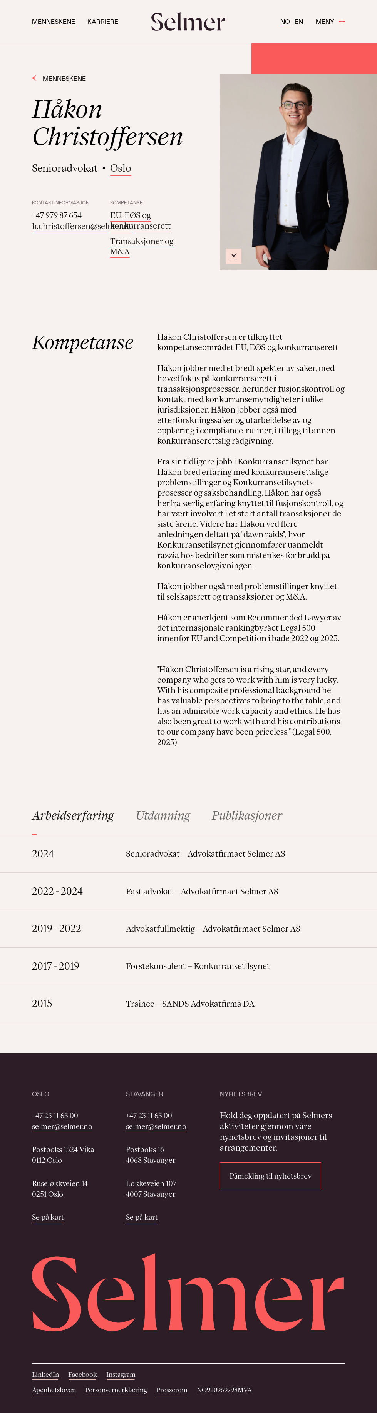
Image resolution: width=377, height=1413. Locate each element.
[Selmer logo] (188, 21)
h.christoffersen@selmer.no (82, 226)
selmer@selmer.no (62, 1126)
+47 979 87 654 (57, 215)
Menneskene (53, 21)
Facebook (82, 1374)
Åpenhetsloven (54, 1390)
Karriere (102, 21)
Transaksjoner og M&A (142, 246)
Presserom (172, 1390)
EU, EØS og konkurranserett (140, 220)
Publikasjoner (247, 815)
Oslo (120, 168)
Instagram (121, 1374)
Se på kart (48, 1217)
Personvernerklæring (116, 1390)
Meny (330, 21)
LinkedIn (45, 1374)
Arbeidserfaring (73, 815)
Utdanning (163, 815)
